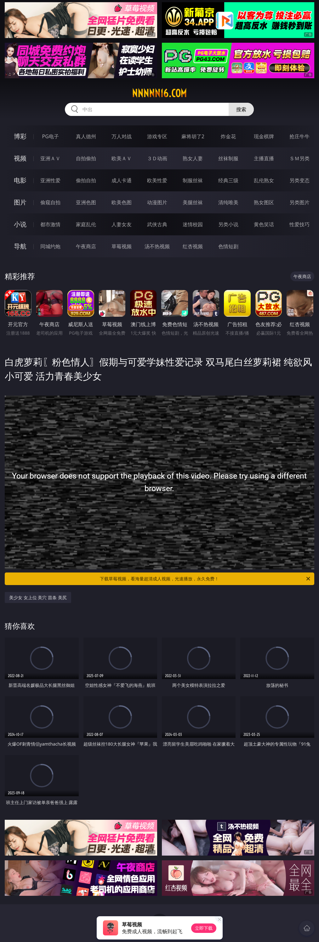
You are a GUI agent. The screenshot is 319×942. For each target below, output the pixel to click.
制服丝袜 (193, 180)
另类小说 (228, 224)
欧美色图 (121, 202)
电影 (20, 180)
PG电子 (50, 136)
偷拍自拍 (86, 180)
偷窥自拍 (50, 202)
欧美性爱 (157, 180)
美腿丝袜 (193, 202)
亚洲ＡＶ (50, 158)
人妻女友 (121, 224)
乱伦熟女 (264, 180)
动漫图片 (157, 202)
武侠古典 (157, 224)
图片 (20, 202)
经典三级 (228, 180)
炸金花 (228, 136)
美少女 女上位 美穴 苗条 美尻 (38, 597)
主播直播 (264, 158)
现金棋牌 (264, 136)
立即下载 (204, 928)
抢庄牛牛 (299, 136)
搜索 (241, 109)
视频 (20, 158)
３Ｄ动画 (157, 158)
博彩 (20, 136)
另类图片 (299, 202)
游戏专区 (157, 136)
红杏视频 (193, 246)
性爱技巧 (299, 224)
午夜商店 (86, 246)
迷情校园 (193, 224)
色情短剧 (228, 246)
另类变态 (299, 180)
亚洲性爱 (50, 180)
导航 (20, 246)
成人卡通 (121, 180)
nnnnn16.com (159, 93)
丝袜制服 (228, 158)
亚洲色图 (86, 202)
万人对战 (121, 136)
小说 (20, 224)
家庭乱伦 (86, 224)
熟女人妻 (193, 158)
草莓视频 (121, 246)
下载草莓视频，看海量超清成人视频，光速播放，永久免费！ (205, 579)
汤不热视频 (157, 246)
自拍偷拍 (86, 158)
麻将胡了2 (192, 136)
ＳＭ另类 (299, 158)
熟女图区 (264, 202)
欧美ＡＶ (121, 158)
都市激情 (50, 224)
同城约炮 (50, 246)
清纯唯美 (228, 202)
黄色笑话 (264, 224)
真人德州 (86, 136)
